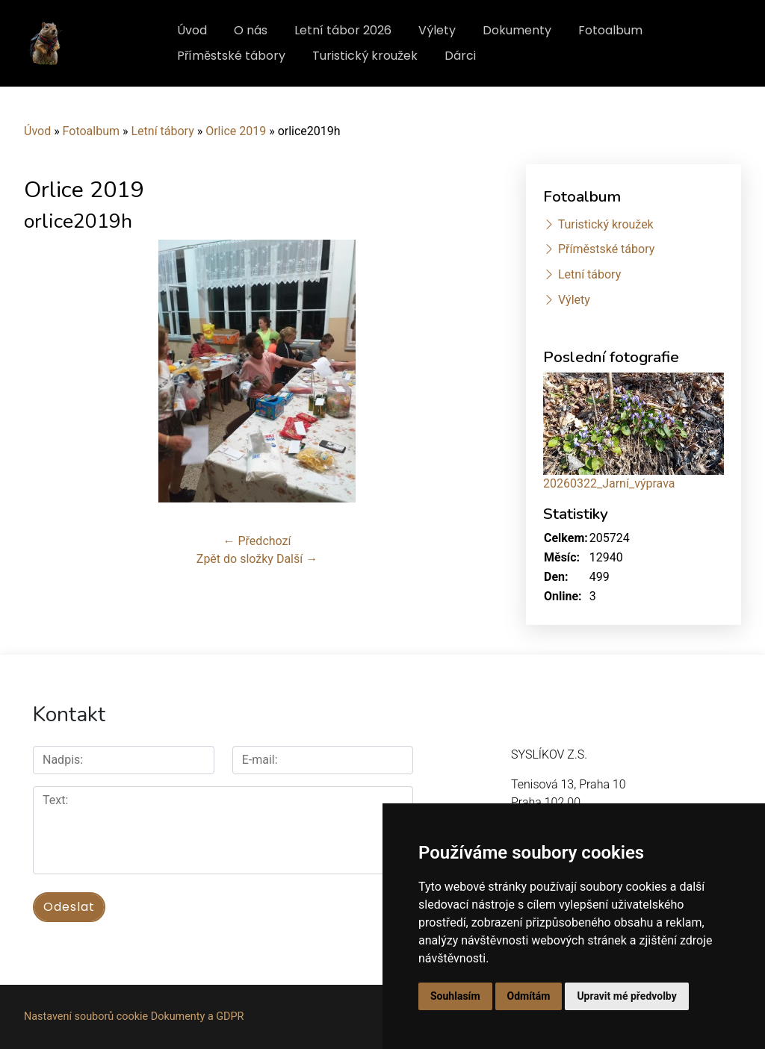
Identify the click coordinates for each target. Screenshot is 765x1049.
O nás (250, 30)
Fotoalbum (610, 30)
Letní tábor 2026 (342, 30)
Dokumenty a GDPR (197, 1016)
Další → (297, 559)
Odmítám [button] (529, 996)
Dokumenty (517, 30)
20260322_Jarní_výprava (609, 483)
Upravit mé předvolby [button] (626, 996)
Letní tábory (162, 131)
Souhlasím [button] (455, 996)
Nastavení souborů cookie (86, 1016)
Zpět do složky (234, 559)
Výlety (437, 30)
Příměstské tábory (231, 55)
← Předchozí (257, 541)
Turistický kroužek (365, 55)
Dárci (460, 55)
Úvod (192, 30)
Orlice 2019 (235, 131)
